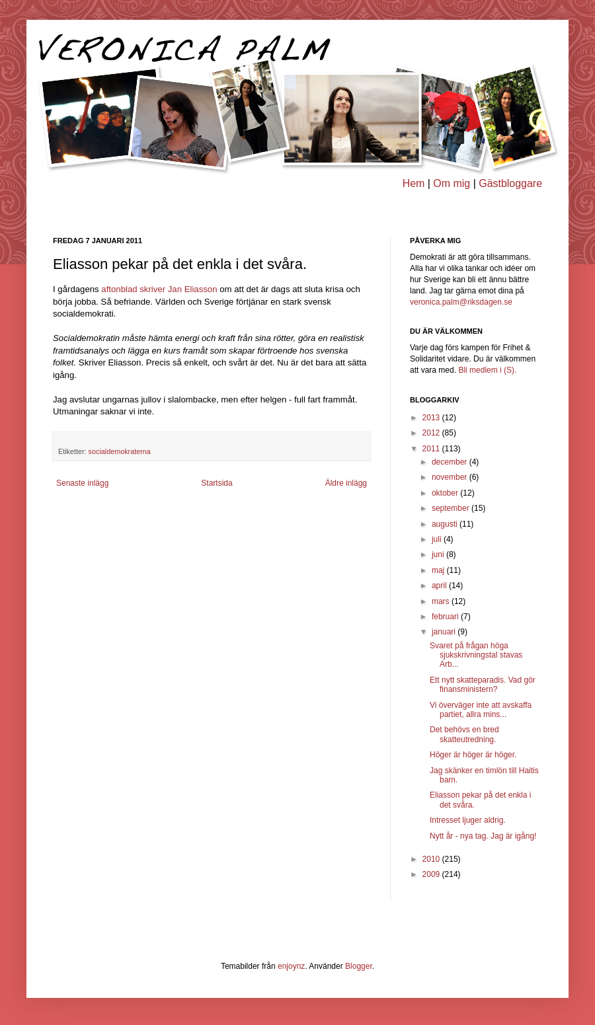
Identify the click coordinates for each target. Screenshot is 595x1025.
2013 (432, 417)
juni (439, 554)
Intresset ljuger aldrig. (468, 820)
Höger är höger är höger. (473, 754)
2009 (432, 874)
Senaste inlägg (82, 483)
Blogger (358, 966)
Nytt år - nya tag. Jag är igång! (483, 836)
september (451, 508)
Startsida (216, 483)
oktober (446, 493)
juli (438, 539)
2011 (432, 448)
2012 (432, 432)
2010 (432, 859)
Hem (414, 183)
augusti (445, 524)
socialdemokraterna (120, 451)
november (450, 477)
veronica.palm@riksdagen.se (461, 302)
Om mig (451, 183)
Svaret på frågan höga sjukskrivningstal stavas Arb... (476, 655)
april (440, 585)
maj (439, 570)
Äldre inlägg (346, 483)
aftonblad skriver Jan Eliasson (159, 289)
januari (444, 631)
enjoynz (291, 966)
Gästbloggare (510, 183)
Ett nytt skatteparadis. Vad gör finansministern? (483, 684)
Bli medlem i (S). (487, 370)
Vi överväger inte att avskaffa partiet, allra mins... (481, 710)
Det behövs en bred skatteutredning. (464, 734)
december (450, 462)
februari (446, 616)
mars (442, 601)
